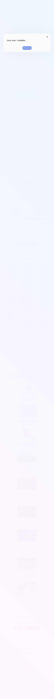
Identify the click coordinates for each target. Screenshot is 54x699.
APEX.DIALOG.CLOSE (46, 37)
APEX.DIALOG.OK (27, 48)
